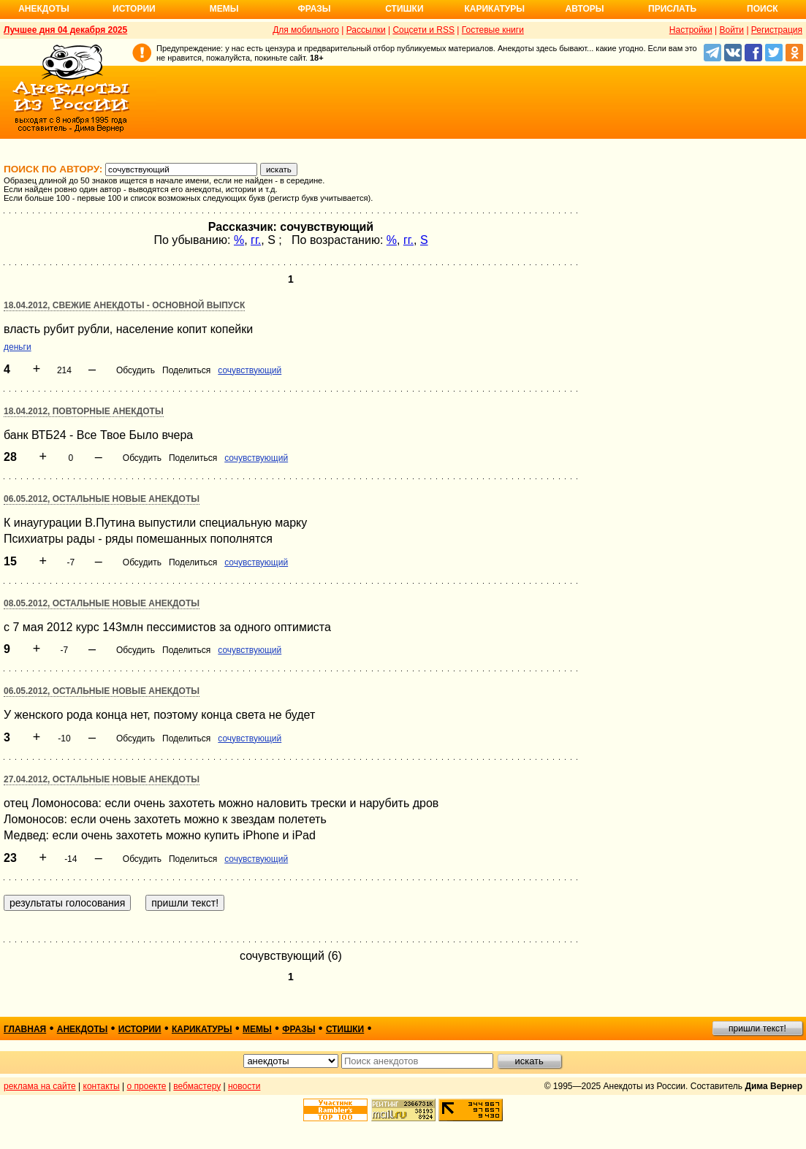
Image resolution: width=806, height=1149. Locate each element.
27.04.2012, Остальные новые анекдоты (101, 779)
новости (244, 1086)
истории (139, 1029)
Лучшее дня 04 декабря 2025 (65, 30)
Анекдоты (43, 9)
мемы (257, 1029)
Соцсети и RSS (423, 30)
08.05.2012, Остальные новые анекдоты (101, 603)
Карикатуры (494, 9)
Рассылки (366, 30)
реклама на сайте (40, 1086)
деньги (17, 347)
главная (25, 1029)
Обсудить (135, 370)
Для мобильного (306, 30)
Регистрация (776, 30)
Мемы (224, 9)
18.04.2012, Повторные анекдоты (84, 411)
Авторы (585, 9)
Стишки (404, 9)
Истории (134, 9)
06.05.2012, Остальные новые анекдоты (101, 499)
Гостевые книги (493, 30)
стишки (345, 1029)
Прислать (672, 9)
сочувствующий (249, 370)
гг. (256, 240)
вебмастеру (197, 1086)
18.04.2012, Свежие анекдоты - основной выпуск (124, 305)
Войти (731, 30)
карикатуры (202, 1029)
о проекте (147, 1086)
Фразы (313, 9)
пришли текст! (757, 1028)
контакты (101, 1086)
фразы (298, 1029)
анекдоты (82, 1029)
